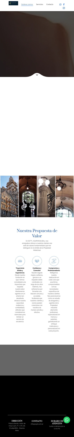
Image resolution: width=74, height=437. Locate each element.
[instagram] (63, 8)
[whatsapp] (60, 4)
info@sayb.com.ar (37, 424)
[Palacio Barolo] (9, 196)
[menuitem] (27, 4)
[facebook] (63, 4)
